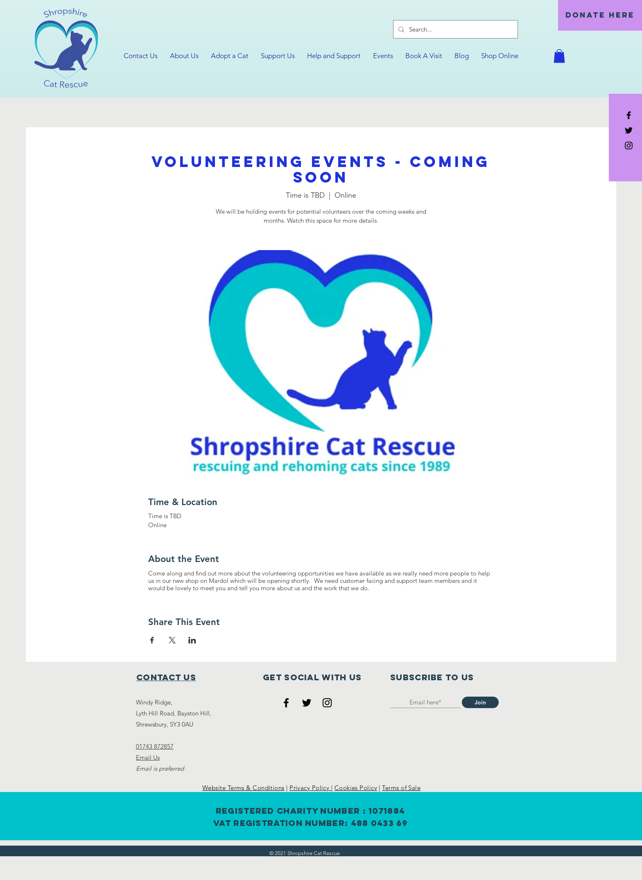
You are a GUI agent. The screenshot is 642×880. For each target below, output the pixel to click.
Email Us (148, 757)
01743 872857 (155, 746)
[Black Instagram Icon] (629, 145)
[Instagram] (327, 703)
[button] (559, 56)
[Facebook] (286, 703)
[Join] (480, 702)
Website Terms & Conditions (243, 788)
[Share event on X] (172, 640)
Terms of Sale (401, 788)
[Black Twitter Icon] (629, 130)
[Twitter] (307, 703)
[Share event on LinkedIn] (192, 640)
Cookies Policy (356, 788)
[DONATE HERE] (600, 15)
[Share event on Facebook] (152, 640)
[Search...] (454, 29)
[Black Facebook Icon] (629, 115)
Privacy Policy (310, 788)
